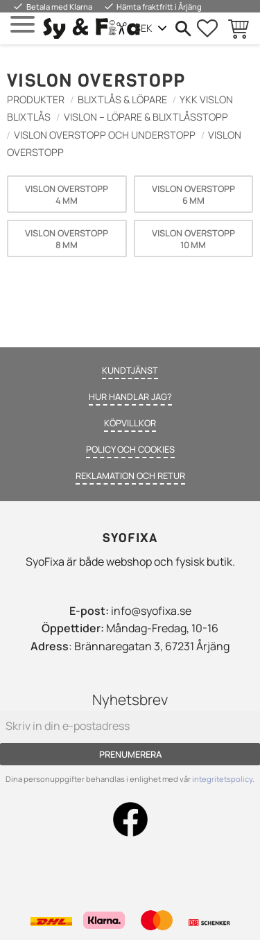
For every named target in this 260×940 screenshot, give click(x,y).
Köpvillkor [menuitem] (130, 423)
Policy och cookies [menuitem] (130, 449)
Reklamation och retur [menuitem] (130, 475)
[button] (22, 24)
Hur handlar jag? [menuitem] (130, 396)
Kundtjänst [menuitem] (130, 370)
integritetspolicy (222, 779)
